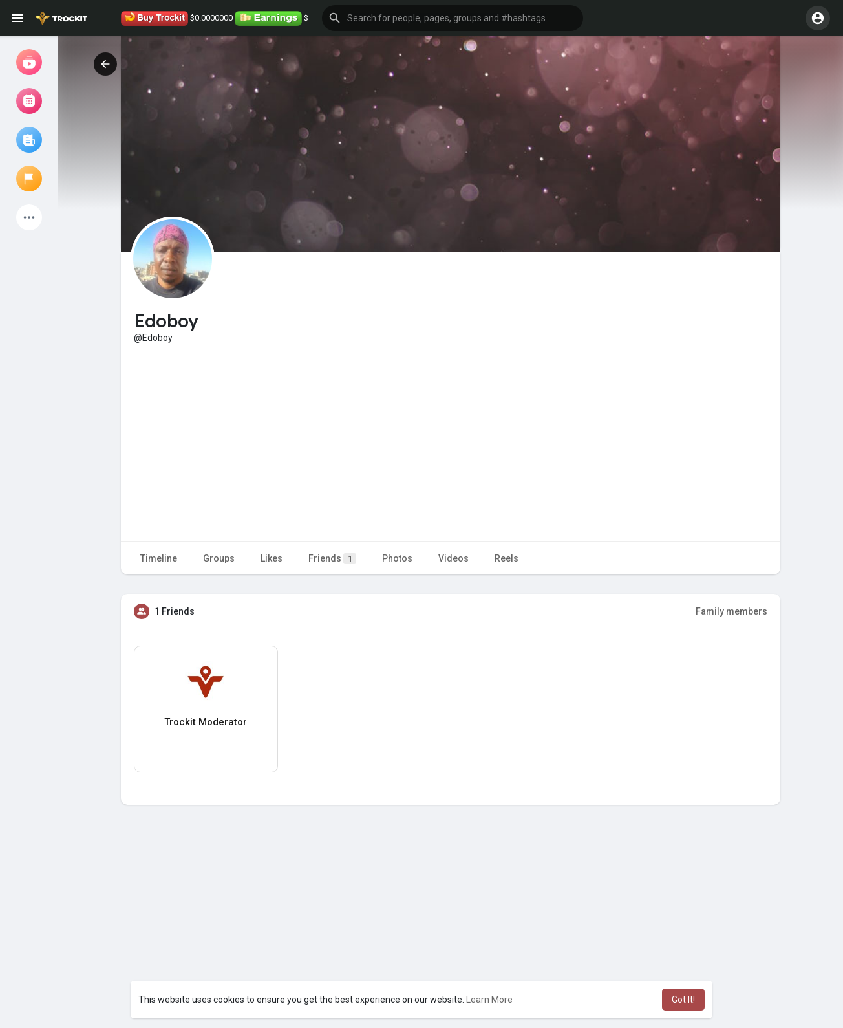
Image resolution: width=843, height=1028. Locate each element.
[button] (452, 18)
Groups (219, 558)
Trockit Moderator (205, 722)
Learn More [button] (489, 999)
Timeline (158, 558)
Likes (272, 558)
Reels (506, 558)
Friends (332, 558)
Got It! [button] (683, 999)
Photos (397, 558)
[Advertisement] (451, 441)
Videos (453, 558)
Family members (731, 611)
